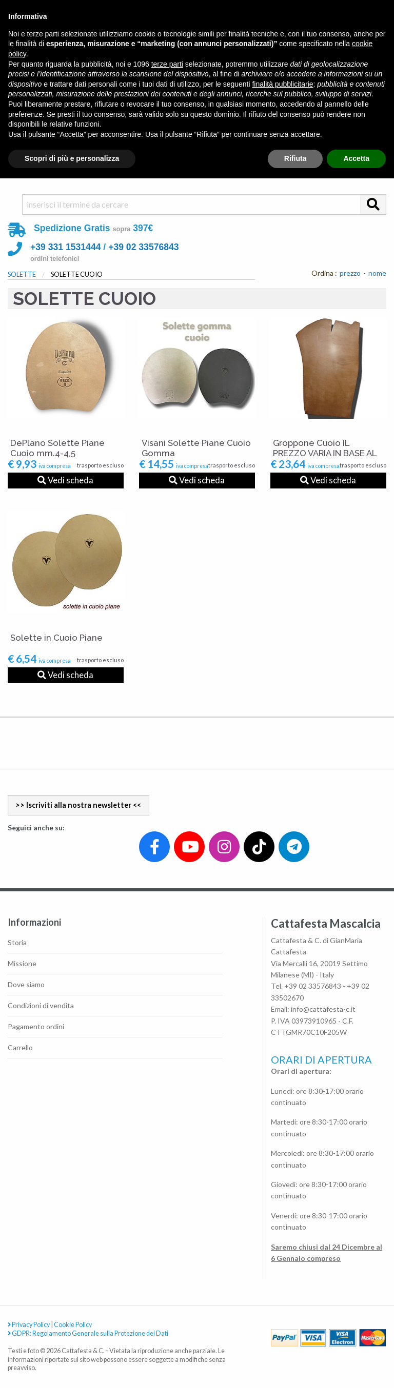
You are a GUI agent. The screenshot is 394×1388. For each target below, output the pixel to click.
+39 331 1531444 (65, 247)
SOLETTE (22, 274)
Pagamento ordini (36, 1026)
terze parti (167, 64)
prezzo (350, 273)
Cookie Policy (73, 1325)
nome (377, 273)
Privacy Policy (29, 1325)
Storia (17, 942)
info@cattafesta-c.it (323, 1009)
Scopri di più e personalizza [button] (72, 158)
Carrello (20, 1047)
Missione (22, 963)
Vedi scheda (65, 480)
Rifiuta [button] (295, 158)
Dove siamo (26, 984)
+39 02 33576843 (143, 247)
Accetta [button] (356, 158)
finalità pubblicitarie (282, 84)
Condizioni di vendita (41, 1005)
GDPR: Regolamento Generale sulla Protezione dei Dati (88, 1333)
